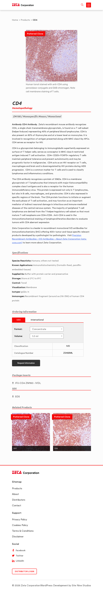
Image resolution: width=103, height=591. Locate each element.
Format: (18, 329)
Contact (16, 505)
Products (17, 488)
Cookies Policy (20, 525)
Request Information (26, 363)
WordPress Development (54, 585)
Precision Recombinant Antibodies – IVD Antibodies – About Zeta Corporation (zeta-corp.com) (49, 239)
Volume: (18, 336)
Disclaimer (18, 536)
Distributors (18, 499)
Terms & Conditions (23, 530)
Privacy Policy (19, 519)
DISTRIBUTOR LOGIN (24, 571)
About (15, 494)
